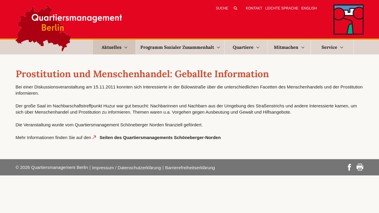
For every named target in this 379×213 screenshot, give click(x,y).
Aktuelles (114, 47)
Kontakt (254, 8)
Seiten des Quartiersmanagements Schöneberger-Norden (160, 137)
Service (332, 47)
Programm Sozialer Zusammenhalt (180, 47)
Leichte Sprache (281, 8)
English (309, 8)
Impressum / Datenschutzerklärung (126, 167)
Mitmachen (289, 47)
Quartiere (246, 47)
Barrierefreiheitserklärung (190, 167)
